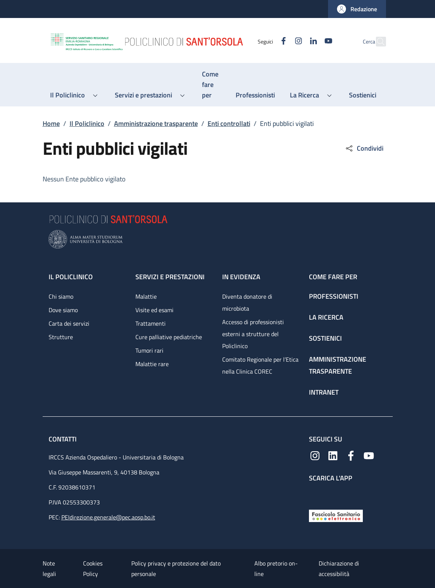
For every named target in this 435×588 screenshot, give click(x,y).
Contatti (63, 439)
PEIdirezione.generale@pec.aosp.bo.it (108, 517)
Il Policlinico (87, 123)
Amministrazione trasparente (156, 123)
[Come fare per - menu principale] (211, 84)
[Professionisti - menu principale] (255, 95)
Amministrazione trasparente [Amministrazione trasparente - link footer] (337, 365)
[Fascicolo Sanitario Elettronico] (336, 515)
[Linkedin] (297, 41)
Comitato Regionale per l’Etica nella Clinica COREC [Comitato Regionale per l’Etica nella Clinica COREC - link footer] (260, 365)
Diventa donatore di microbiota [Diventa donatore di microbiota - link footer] (247, 302)
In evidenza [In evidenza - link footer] (241, 277)
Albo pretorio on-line (276, 568)
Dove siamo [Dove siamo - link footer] (63, 309)
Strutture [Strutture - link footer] (61, 336)
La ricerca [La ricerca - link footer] (326, 317)
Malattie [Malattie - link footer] (146, 296)
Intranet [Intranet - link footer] (323, 392)
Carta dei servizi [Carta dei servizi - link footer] (69, 323)
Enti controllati (229, 123)
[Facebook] (267, 41)
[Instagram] (282, 41)
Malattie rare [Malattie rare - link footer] (152, 363)
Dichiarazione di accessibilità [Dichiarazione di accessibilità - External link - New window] (339, 568)
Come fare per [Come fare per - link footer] (333, 277)
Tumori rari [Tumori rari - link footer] (149, 350)
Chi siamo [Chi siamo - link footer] (61, 296)
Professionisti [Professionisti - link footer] (333, 296)
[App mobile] (315, 494)
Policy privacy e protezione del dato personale (176, 568)
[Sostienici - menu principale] (362, 95)
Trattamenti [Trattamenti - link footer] (150, 323)
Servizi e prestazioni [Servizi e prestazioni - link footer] (170, 277)
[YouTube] (312, 41)
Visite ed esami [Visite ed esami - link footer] (154, 309)
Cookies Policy (92, 568)
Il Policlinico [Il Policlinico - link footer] (71, 277)
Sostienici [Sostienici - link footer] (325, 338)
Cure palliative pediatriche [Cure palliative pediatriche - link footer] (168, 336)
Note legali (49, 568)
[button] (357, 9)
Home (51, 123)
